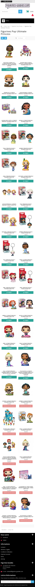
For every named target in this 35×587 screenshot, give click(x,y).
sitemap (3, 559)
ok (32, 581)
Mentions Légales (5, 549)
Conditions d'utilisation (6, 552)
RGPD (2, 556)
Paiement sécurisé (5, 554)
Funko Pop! (7, 26)
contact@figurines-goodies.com (15, 571)
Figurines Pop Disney (17, 26)
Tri (16, 38)
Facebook (5, 537)
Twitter (4, 540)
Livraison (3, 547)
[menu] (32, 15)
